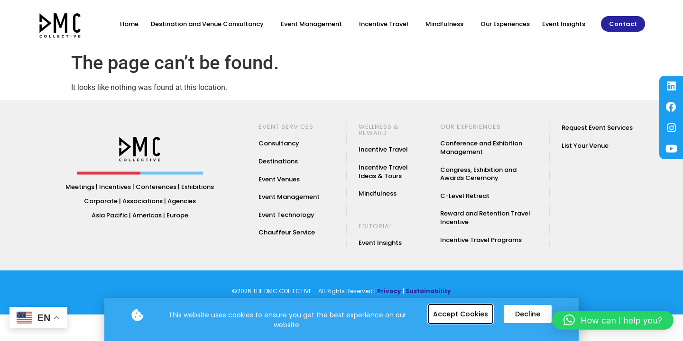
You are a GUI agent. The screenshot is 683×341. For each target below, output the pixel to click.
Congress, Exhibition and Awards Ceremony (478, 174)
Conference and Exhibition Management (481, 147)
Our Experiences (505, 23)
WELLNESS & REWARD (379, 129)
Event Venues (279, 179)
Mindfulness (446, 24)
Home (129, 23)
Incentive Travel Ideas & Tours (383, 171)
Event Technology (286, 214)
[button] (613, 320)
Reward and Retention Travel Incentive (485, 217)
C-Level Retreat (464, 195)
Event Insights (563, 23)
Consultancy (278, 143)
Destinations (278, 161)
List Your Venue (585, 145)
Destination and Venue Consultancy (209, 24)
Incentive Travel (386, 24)
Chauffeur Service (286, 232)
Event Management (314, 24)
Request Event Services (597, 127)
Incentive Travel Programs (481, 239)
